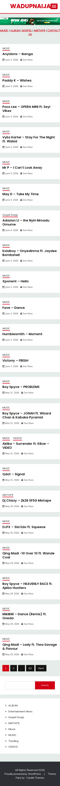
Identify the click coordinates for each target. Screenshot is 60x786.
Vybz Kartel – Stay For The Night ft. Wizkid (28, 139)
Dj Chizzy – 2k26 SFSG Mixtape (26, 500)
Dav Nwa (27, 59)
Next (41, 668)
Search (45, 685)
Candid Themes (35, 777)
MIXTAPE (39, 30)
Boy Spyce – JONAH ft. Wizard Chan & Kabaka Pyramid (26, 415)
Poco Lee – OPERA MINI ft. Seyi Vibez (26, 108)
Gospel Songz (10, 214)
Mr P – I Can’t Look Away (22, 167)
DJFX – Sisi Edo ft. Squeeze (24, 527)
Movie (11, 729)
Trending (13, 741)
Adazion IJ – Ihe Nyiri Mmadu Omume (25, 222)
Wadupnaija (30, 6)
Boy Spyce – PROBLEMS (21, 387)
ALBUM (15, 30)
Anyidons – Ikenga (17, 54)
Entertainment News (20, 711)
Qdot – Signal (13, 474)
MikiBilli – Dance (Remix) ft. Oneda (24, 616)
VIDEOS (17, 438)
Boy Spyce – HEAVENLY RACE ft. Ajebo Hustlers (27, 586)
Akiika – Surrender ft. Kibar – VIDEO (25, 445)
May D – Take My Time (20, 194)
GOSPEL (27, 30)
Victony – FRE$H (15, 360)
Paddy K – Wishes (17, 80)
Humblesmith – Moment (22, 334)
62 (30, 668)
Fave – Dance (13, 307)
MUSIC (4, 30)
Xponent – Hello (15, 281)
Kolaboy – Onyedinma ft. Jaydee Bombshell (29, 253)
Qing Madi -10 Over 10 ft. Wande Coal (28, 555)
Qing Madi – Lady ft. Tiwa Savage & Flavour (29, 646)
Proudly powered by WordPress (23, 773)
